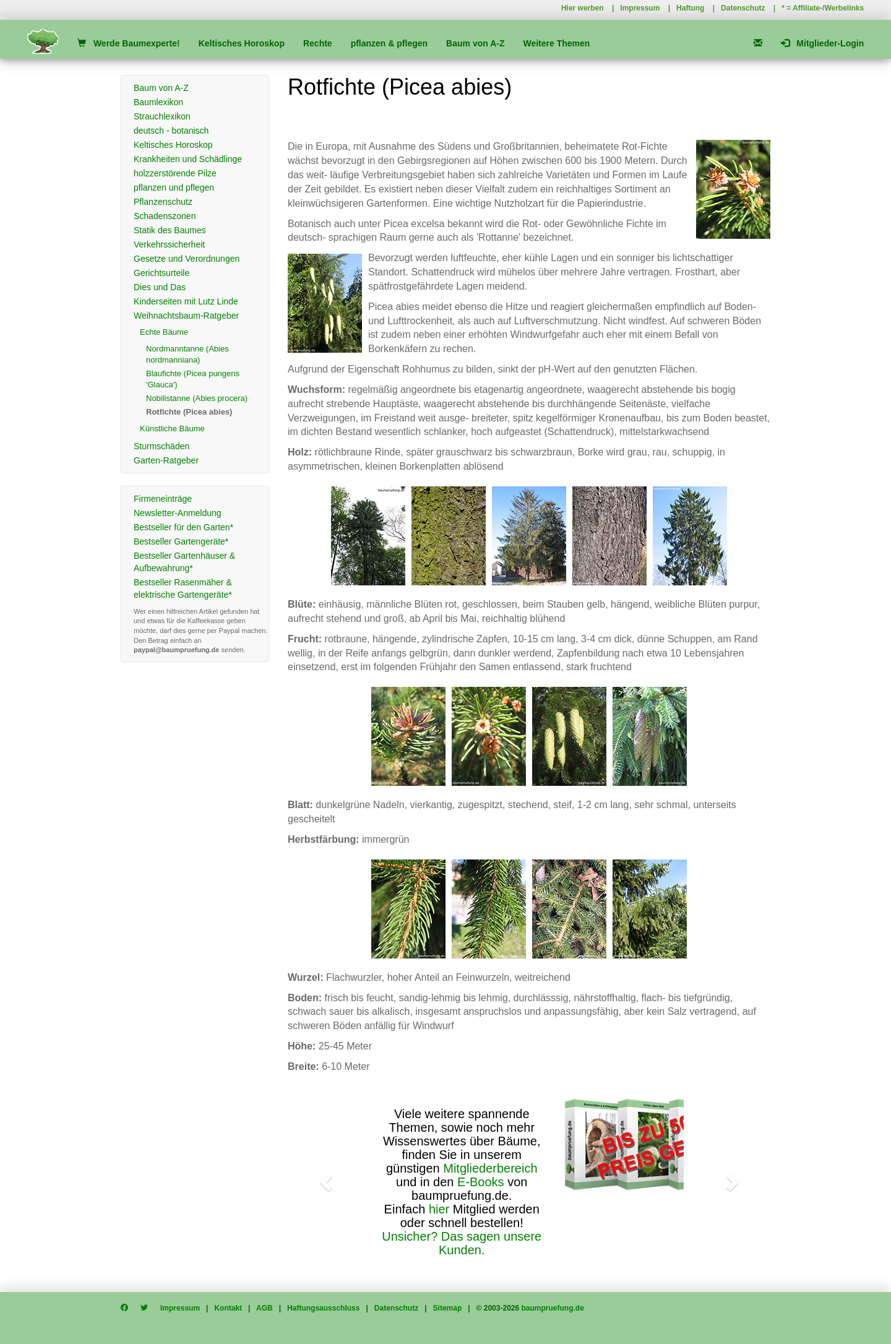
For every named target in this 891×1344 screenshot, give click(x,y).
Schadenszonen (165, 216)
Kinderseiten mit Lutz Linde (186, 301)
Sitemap (447, 1308)
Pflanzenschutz (163, 202)
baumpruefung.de (553, 1308)
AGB (264, 1308)
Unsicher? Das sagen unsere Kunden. (461, 1243)
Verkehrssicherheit (169, 244)
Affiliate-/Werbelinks (828, 8)
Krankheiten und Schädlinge (188, 159)
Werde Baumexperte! (128, 43)
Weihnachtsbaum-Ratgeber (186, 316)
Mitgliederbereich (490, 1168)
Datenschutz (743, 8)
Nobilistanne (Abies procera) (197, 398)
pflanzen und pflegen (174, 187)
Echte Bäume (164, 332)
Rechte (317, 43)
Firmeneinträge (163, 499)
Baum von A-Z (475, 43)
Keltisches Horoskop (242, 43)
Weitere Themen (556, 43)
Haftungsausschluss (323, 1308)
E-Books (480, 1182)
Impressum (640, 8)
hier (439, 1209)
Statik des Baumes (170, 230)
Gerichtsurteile (161, 273)
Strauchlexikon (162, 116)
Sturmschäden (161, 446)
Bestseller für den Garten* (183, 527)
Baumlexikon (158, 102)
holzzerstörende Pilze (175, 173)
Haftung (690, 8)
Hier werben (582, 8)
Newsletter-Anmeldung (178, 513)
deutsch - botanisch (171, 131)
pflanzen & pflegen (389, 43)
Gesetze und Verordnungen (186, 259)
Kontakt (228, 1308)
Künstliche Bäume (172, 428)
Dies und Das (160, 287)
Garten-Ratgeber (166, 460)
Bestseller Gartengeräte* (181, 541)
